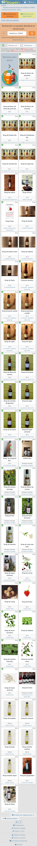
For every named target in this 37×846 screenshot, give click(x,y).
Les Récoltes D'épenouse (9, 199)
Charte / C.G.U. (18, 831)
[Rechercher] (32, 33)
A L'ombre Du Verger (10, 465)
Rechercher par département (27, 15)
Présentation (18, 825)
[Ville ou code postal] (16, 33)
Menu (32, 2)
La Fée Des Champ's (27, 782)
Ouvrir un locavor (18, 838)
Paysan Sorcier (9, 725)
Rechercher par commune (10, 15)
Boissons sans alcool (18, 51)
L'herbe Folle (27, 580)
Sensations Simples (27, 465)
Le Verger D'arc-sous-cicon (27, 80)
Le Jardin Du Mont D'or (9, 379)
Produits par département (23, 815)
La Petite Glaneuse (27, 228)
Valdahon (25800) (27, 49)
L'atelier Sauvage (27, 199)
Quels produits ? (10, 818)
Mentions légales (18, 828)
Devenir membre (18, 835)
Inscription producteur (18, 841)
